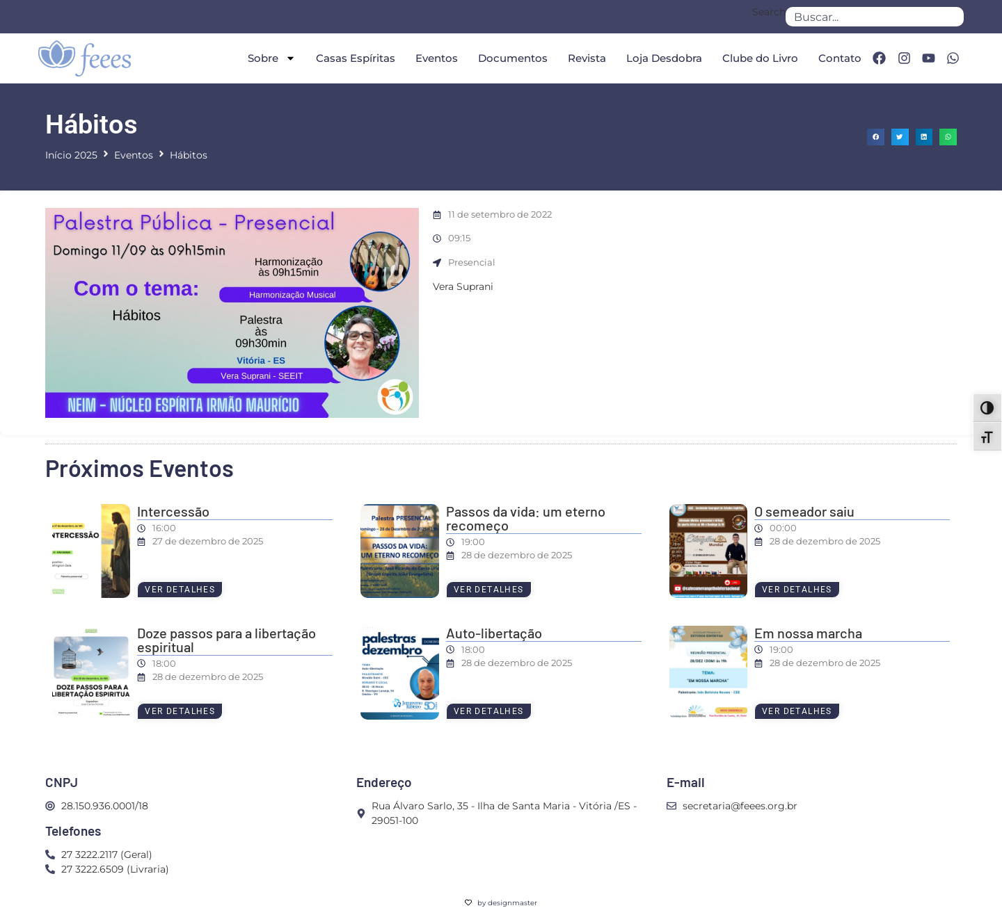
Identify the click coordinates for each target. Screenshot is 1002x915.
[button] (875, 137)
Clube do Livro (760, 58)
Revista (587, 58)
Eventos (436, 58)
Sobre (272, 58)
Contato (839, 58)
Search (769, 12)
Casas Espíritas (355, 58)
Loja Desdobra (664, 58)
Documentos (513, 58)
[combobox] (875, 16)
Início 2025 (71, 155)
